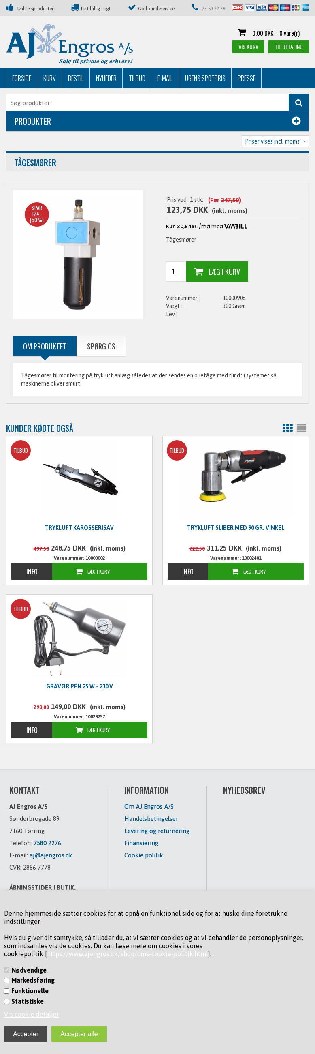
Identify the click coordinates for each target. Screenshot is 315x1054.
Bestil (76, 78)
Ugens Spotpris (205, 78)
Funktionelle (30, 990)
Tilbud (137, 78)
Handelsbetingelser (151, 818)
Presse (246, 78)
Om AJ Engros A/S (149, 806)
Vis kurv (248, 46)
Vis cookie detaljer (31, 1014)
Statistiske (27, 1001)
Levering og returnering (156, 830)
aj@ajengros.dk (51, 855)
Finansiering (141, 843)
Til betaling (289, 46)
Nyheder (106, 78)
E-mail (165, 78)
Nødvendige (29, 970)
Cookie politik (143, 855)
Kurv (49, 78)
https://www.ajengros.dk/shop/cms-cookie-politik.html (127, 954)
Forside (21, 78)
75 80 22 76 (213, 8)
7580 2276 (47, 843)
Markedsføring (33, 980)
